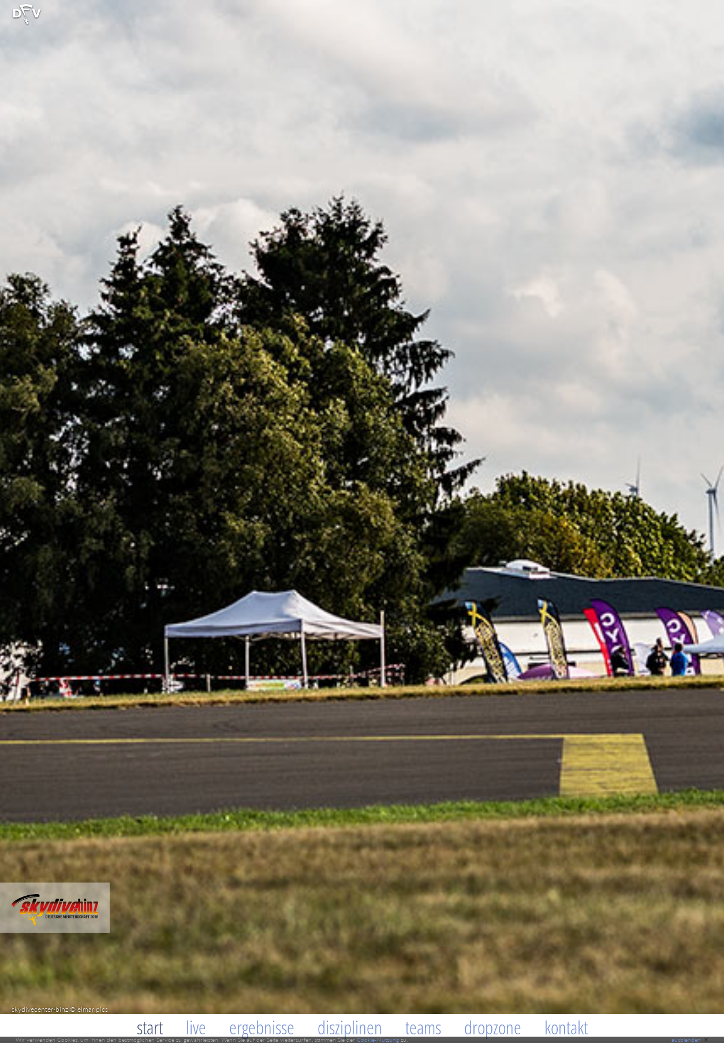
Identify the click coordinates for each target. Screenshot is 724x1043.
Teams (423, 1027)
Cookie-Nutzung (378, 1039)
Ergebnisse (261, 1027)
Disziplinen (350, 1027)
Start (150, 1027)
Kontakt (566, 1027)
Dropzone (492, 1027)
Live (196, 1027)
